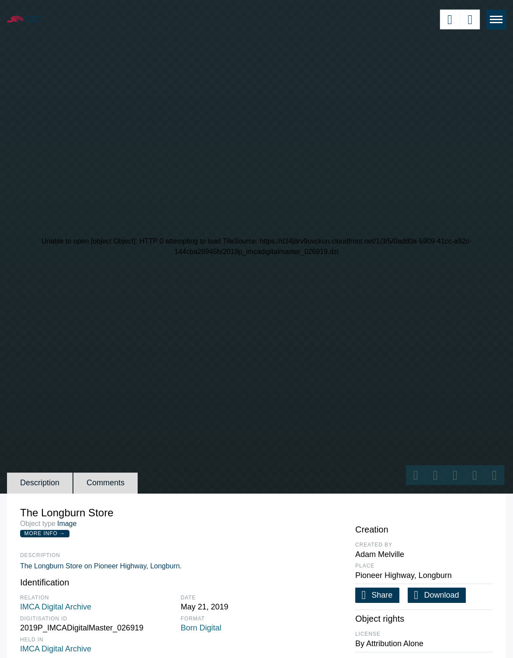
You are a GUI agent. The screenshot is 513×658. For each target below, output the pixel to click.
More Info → (44, 533)
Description (39, 482)
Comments (106, 482)
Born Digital (201, 627)
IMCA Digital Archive (55, 606)
